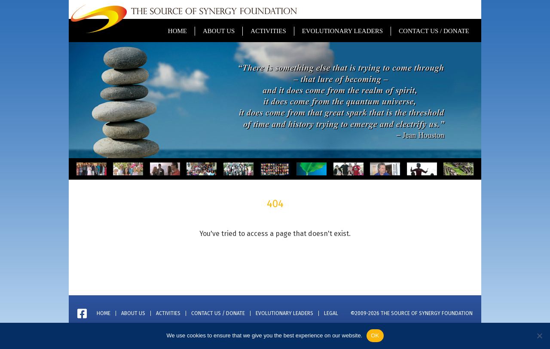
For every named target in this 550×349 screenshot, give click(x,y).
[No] (539, 335)
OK (375, 335)
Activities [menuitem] (268, 31)
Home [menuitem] (177, 31)
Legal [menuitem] (331, 313)
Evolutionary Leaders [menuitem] (342, 31)
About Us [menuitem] (219, 31)
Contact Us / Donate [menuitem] (434, 31)
